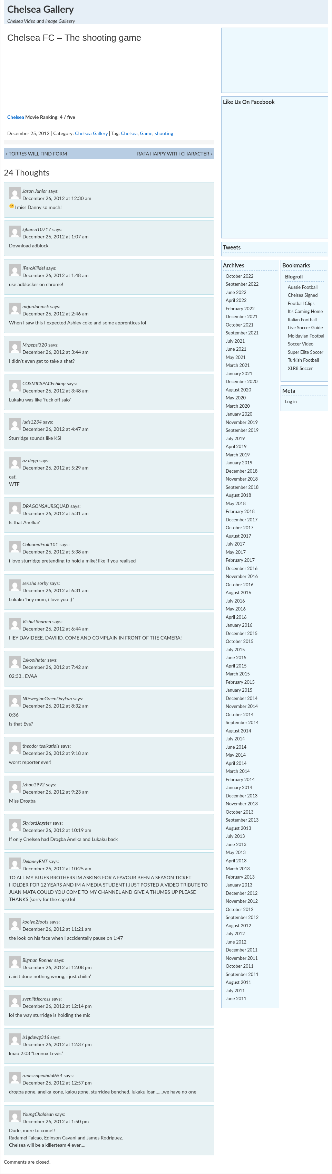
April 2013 (236, 860)
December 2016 (241, 568)
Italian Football (302, 319)
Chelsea (15, 117)
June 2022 (236, 292)
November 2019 (242, 422)
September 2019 (242, 430)
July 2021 (235, 341)
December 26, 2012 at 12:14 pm (57, 1006)
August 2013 (238, 828)
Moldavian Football (306, 336)
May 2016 (236, 609)
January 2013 (239, 885)
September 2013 (242, 820)
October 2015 (240, 641)
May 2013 (236, 852)
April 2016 (236, 617)
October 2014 (240, 714)
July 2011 (235, 990)
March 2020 (238, 406)
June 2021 (236, 349)
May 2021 (236, 357)
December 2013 (241, 795)
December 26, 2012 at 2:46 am (55, 313)
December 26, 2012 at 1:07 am (55, 236)
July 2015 (235, 649)
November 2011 (242, 958)
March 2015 (238, 673)
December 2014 (241, 698)
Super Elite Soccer (305, 352)
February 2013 (240, 877)
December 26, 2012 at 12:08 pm (57, 967)
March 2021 (238, 365)
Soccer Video (300, 344)
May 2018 (236, 503)
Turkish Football (303, 360)
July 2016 (235, 601)
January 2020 (239, 414)
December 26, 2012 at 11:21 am (56, 929)
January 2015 (239, 690)
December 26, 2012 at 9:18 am (55, 753)
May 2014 (236, 755)
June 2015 (236, 657)
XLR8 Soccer (300, 368)
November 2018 (242, 479)
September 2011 (242, 974)
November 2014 (242, 706)
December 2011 (241, 950)
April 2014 (236, 763)
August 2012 (238, 925)
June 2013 (236, 844)
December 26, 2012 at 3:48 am (55, 391)
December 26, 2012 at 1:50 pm (55, 1121)
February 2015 (240, 682)
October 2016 (240, 584)
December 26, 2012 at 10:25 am (56, 868)
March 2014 (238, 771)
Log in (291, 401)
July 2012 (235, 933)
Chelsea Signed (303, 295)
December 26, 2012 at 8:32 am (55, 706)
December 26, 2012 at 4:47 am (55, 429)
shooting (164, 133)
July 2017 (235, 544)
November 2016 (242, 576)
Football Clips (301, 303)
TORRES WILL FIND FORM (38, 154)
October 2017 (240, 527)
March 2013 (238, 868)
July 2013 (235, 836)
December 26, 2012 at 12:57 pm (57, 1083)
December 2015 (241, 633)
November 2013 (242, 803)
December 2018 (241, 471)
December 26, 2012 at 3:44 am (55, 352)
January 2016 (239, 625)
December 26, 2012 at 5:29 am (55, 468)
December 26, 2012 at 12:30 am (56, 198)
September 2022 (242, 284)
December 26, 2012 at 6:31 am (55, 590)
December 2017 (241, 519)
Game (146, 133)
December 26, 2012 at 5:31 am (55, 513)
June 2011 (236, 998)
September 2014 (242, 722)
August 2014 (238, 730)
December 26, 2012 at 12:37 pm (57, 1044)
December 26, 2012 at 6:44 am (55, 629)
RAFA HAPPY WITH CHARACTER (173, 154)
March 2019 (238, 454)
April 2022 (236, 300)
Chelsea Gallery (40, 9)
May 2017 (236, 552)
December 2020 (241, 381)
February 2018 (240, 511)
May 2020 (236, 397)
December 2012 (241, 893)
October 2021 (240, 325)
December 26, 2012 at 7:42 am (55, 667)
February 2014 (240, 779)
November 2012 (242, 901)
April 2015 (236, 666)
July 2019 (235, 438)
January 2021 (239, 373)
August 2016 (238, 592)
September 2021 (242, 332)
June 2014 (236, 747)
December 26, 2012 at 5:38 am (55, 552)
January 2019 (239, 462)
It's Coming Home (305, 311)
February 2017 (240, 560)
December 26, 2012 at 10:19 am (56, 830)
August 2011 (238, 982)
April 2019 (236, 446)
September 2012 (242, 917)
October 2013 (240, 812)
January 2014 (239, 787)
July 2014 (235, 738)
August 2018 (238, 495)
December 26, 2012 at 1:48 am (55, 275)
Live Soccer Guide (305, 327)
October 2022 (240, 276)
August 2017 (238, 536)
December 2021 (241, 316)
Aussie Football (303, 287)
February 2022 (240, 308)
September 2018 (242, 487)
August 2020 (238, 389)
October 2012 (240, 909)
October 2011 (240, 966)
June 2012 (236, 942)
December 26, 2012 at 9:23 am (55, 792)
